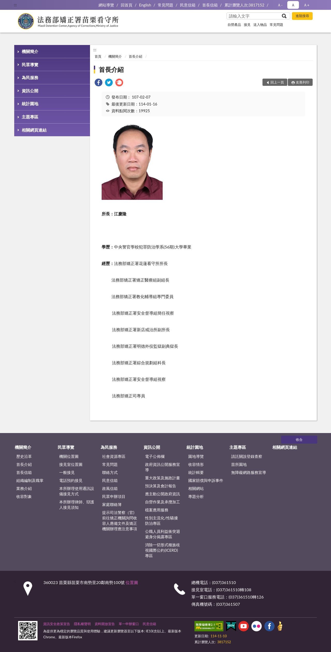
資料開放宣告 (105, 624)
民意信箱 (187, 5)
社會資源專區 (113, 456)
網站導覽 (106, 5)
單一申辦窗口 (129, 624)
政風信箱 (110, 488)
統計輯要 (196, 472)
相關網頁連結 (34, 129)
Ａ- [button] (280, 5)
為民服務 (30, 77)
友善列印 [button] (302, 82)
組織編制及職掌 (29, 480)
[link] (98, 83)
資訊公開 (30, 90)
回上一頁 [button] (277, 82)
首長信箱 (210, 5)
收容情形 (196, 464)
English (145, 5)
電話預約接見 (70, 480)
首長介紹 (135, 56)
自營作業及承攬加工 (162, 501)
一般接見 (67, 472)
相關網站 (196, 488)
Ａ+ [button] (306, 5)
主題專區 (30, 116)
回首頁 (126, 5)
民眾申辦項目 (113, 496)
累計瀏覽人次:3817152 (244, 5)
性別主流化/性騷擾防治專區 (161, 520)
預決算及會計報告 (160, 485)
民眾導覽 (30, 64)
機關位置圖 (69, 456)
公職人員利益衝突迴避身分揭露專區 (162, 534)
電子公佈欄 (154, 456)
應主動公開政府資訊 (162, 493)
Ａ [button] (293, 5)
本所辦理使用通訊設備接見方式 (76, 491)
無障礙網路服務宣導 (248, 472)
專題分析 (196, 496)
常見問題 (165, 5)
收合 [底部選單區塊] (299, 439)
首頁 (98, 56)
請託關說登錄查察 (246, 456)
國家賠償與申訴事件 (205, 480)
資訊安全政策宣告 (56, 624)
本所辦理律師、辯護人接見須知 (76, 504)
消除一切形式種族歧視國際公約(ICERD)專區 (162, 550)
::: (15, 4)
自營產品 (234, 24)
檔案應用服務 (156, 509)
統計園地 (30, 103)
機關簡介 (30, 51)
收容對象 (24, 496)
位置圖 (132, 582)
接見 (247, 24)
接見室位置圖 (70, 464)
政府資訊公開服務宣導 (162, 467)
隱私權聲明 (82, 624)
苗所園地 (239, 464)
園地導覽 (196, 456)
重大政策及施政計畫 (162, 477)
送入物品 (260, 24)
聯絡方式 (110, 472)
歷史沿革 (24, 456)
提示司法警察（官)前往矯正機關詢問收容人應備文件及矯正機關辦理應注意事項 (119, 520)
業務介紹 (24, 488)
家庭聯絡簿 (112, 504)
